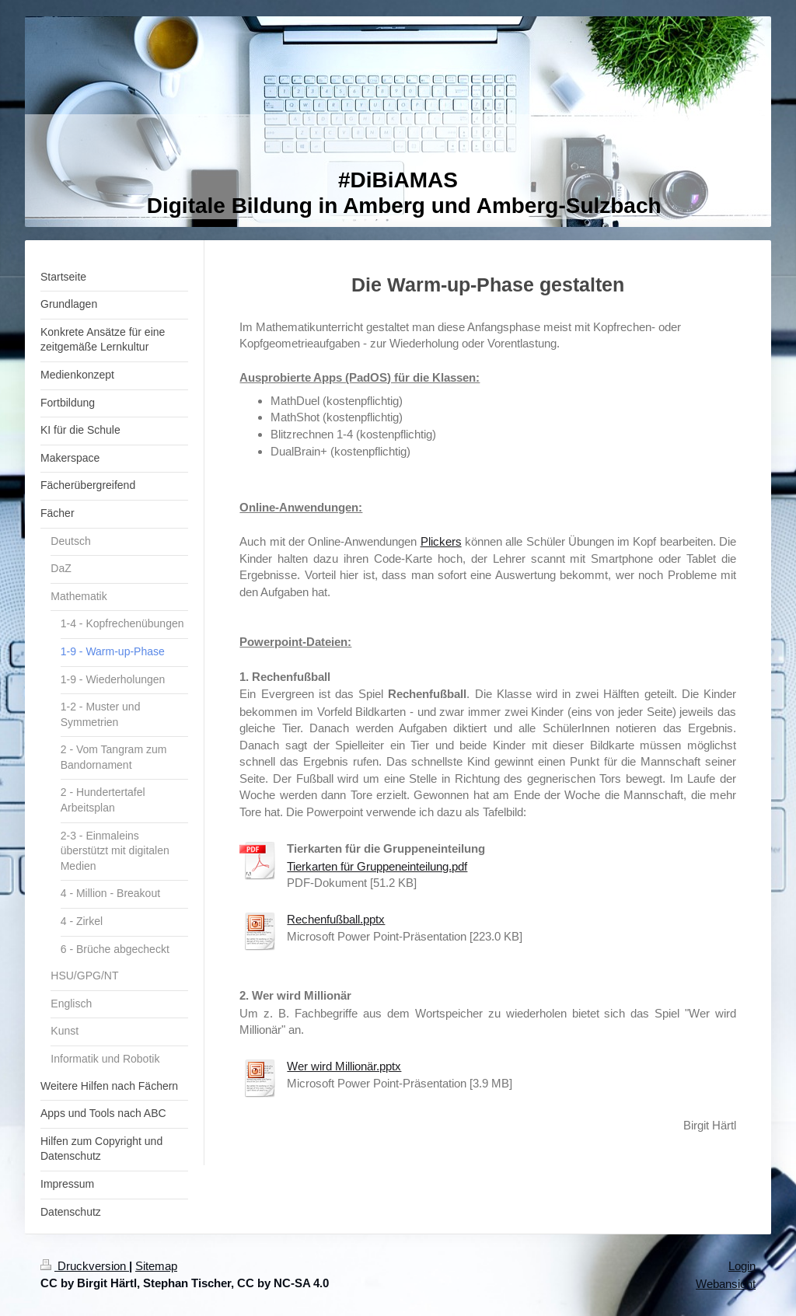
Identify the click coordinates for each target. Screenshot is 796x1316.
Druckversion (84, 1265)
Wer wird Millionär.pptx (344, 1066)
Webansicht (726, 1283)
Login (742, 1265)
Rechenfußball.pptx (336, 919)
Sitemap (156, 1265)
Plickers (441, 541)
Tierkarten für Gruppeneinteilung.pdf (377, 866)
